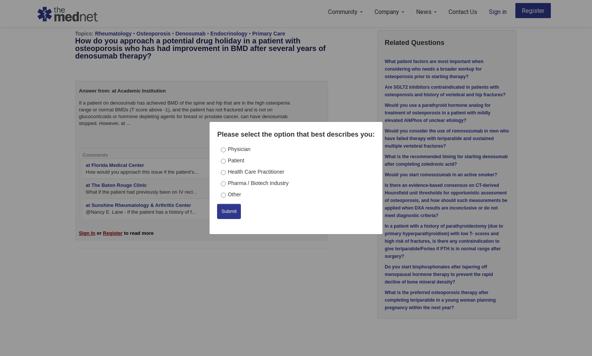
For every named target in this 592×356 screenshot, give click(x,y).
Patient (236, 160)
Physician (239, 149)
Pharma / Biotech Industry (258, 183)
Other (234, 194)
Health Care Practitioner (256, 172)
